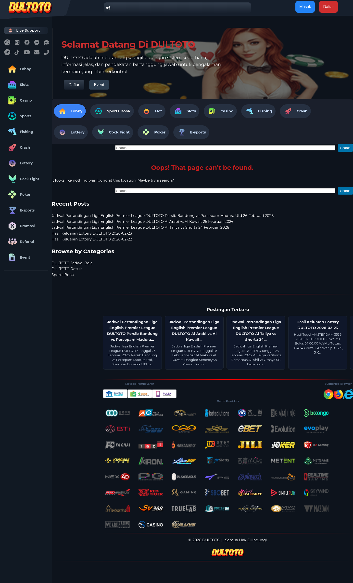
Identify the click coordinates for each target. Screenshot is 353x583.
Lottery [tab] (70, 132)
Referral (20, 242)
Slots (17, 85)
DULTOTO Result (66, 268)
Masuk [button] (305, 7)
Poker (18, 194)
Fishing (19, 132)
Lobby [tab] (69, 111)
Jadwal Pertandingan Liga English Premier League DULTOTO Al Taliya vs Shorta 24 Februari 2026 (140, 227)
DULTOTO (211, 540)
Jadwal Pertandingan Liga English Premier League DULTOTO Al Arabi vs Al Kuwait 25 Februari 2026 (142, 221)
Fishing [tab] (258, 111)
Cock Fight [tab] (113, 132)
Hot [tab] (152, 111)
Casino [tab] (220, 111)
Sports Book (118, 111)
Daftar (74, 85)
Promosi (20, 226)
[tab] (112, 111)
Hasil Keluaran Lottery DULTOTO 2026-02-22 (91, 239)
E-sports (20, 210)
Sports (19, 116)
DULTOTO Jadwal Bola (72, 263)
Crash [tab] (295, 111)
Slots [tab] (184, 111)
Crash (18, 147)
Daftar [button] (328, 7)
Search (345, 148)
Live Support (23, 30)
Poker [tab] (153, 132)
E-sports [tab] (191, 132)
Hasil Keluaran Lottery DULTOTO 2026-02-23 (91, 233)
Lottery (19, 163)
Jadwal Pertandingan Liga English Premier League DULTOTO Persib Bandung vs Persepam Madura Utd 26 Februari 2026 (162, 215)
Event (18, 257)
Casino (19, 100)
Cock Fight (22, 179)
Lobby (18, 69)
